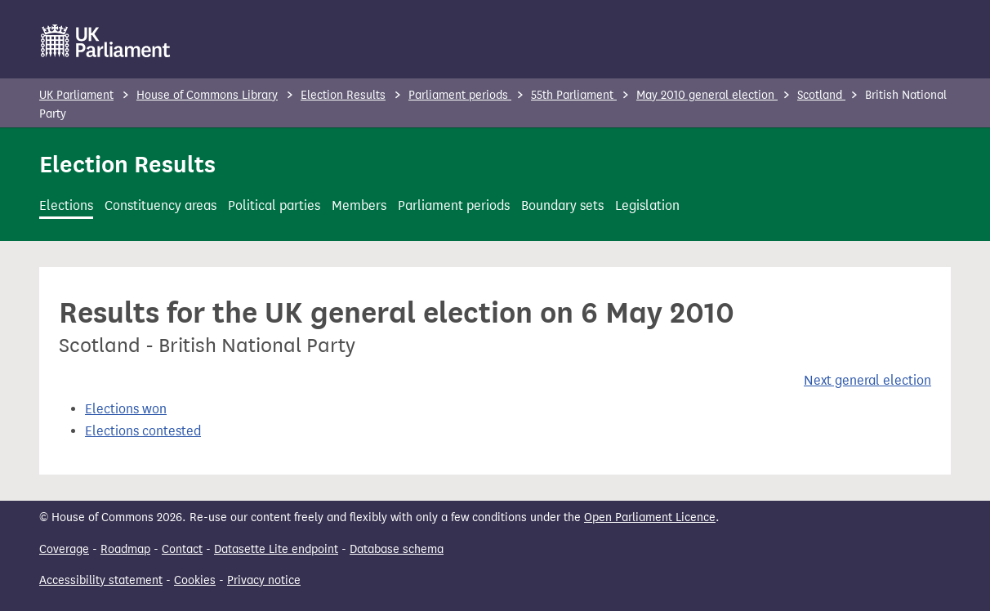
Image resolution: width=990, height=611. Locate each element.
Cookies (195, 580)
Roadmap (125, 549)
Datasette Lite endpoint (276, 549)
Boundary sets (562, 205)
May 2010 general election (707, 95)
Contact (182, 549)
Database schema (397, 549)
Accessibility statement (101, 580)
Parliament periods (459, 95)
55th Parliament (574, 95)
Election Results (343, 95)
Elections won (126, 409)
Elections (66, 205)
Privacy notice (264, 580)
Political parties (274, 205)
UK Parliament (76, 95)
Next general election (867, 380)
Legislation (647, 205)
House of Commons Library (207, 95)
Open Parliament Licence (650, 517)
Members (359, 205)
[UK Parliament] (105, 41)
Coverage (64, 549)
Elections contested (143, 431)
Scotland (821, 95)
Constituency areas (160, 205)
